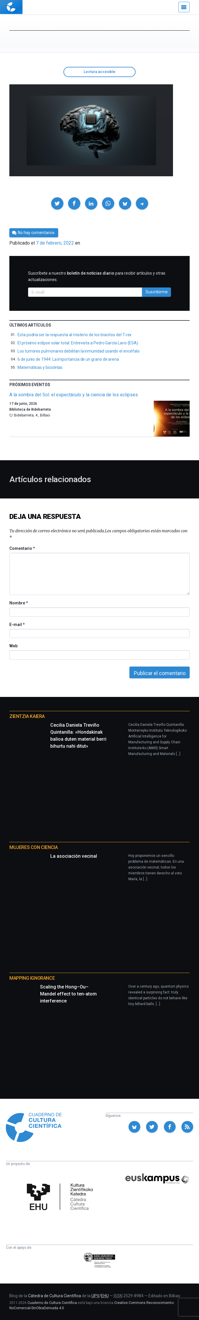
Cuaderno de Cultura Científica (52, 1303)
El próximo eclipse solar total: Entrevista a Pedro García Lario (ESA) (78, 343)
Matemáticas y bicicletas (40, 367)
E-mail (16, 624)
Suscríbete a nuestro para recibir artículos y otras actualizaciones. (96, 276)
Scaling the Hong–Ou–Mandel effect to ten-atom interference (68, 994)
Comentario (22, 548)
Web (13, 646)
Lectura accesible (99, 71)
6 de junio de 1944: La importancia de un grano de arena (68, 359)
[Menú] (184, 7)
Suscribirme (157, 292)
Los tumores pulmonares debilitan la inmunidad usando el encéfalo (79, 351)
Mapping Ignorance (32, 978)
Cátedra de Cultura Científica (54, 1295)
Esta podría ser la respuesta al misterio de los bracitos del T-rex (74, 334)
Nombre (18, 603)
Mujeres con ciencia (33, 847)
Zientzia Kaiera (27, 716)
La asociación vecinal (73, 856)
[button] (57, 203)
